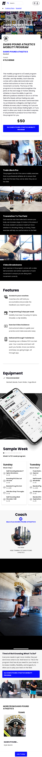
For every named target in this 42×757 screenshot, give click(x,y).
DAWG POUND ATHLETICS (15, 51)
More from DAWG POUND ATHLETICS (21, 522)
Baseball (18, 8)
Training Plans (9, 8)
